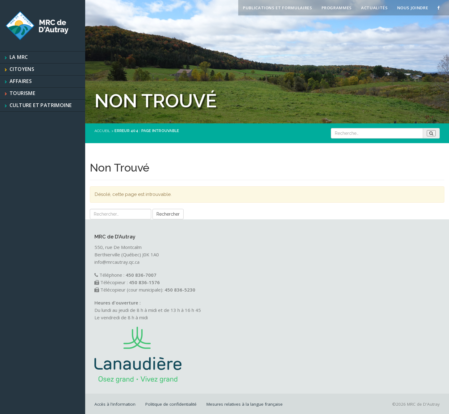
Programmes (337, 7)
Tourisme (22, 93)
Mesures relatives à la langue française (244, 404)
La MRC (19, 57)
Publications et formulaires (277, 7)
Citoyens (22, 69)
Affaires (21, 81)
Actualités (374, 7)
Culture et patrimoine (41, 105)
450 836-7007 (141, 275)
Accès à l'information (114, 404)
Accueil (102, 131)
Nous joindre (412, 7)
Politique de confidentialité (171, 404)
